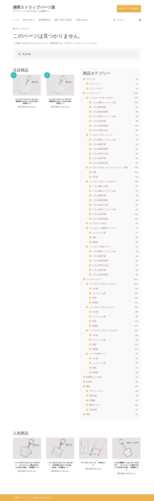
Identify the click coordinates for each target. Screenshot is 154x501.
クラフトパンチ (96, 391)
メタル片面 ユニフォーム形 (104, 116)
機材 (88, 386)
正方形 (95, 177)
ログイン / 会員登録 (129, 8)
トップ (16, 20)
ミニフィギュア (96, 88)
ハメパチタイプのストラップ (101, 307)
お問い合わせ (82, 20)
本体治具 (93, 409)
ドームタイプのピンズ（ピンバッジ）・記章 (108, 167)
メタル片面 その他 (100, 153)
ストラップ (94, 84)
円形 (94, 172)
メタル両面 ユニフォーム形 (104, 102)
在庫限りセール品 (93, 377)
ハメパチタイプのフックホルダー (103, 330)
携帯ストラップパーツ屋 (34, 7)
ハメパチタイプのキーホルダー (102, 284)
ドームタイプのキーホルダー (101, 97)
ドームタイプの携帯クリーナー (102, 228)
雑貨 (88, 414)
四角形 (95, 242)
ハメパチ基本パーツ (97, 353)
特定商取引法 (44, 20)
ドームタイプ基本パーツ (99, 246)
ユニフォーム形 (99, 232)
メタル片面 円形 (99, 121)
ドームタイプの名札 (97, 223)
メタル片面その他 (100, 130)
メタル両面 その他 (100, 186)
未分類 (89, 381)
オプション (91, 79)
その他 (95, 288)
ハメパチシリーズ (93, 279)
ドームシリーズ (92, 93)
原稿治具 (93, 395)
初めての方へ (29, 20)
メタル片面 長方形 (100, 163)
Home (18, 29)
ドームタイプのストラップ (100, 135)
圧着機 (92, 400)
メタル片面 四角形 (100, 125)
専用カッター (95, 405)
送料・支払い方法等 (63, 20)
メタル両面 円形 (99, 107)
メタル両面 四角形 (100, 111)
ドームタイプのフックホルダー (102, 181)
